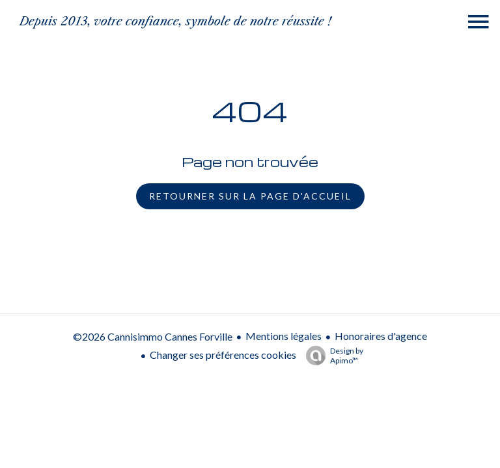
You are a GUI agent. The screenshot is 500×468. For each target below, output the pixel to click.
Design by (331, 355)
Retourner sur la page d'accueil (250, 196)
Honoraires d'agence (381, 336)
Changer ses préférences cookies (223, 354)
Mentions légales (283, 336)
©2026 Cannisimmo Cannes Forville (152, 336)
